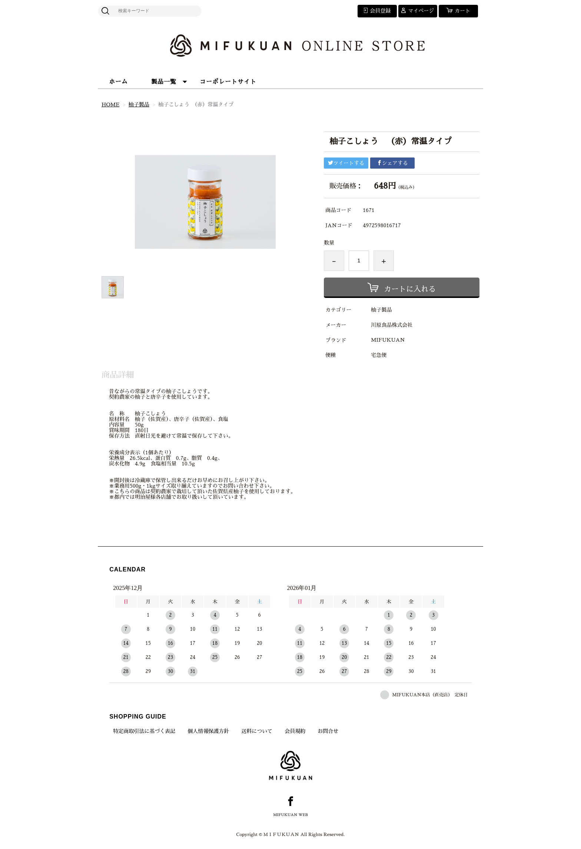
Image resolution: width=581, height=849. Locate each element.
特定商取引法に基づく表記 (144, 731)
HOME (110, 104)
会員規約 (295, 731)
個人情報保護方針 (208, 731)
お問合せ (328, 731)
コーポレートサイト (228, 82)
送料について (256, 731)
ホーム (118, 82)
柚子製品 (139, 104)
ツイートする (346, 163)
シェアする (392, 163)
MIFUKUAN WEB (290, 815)
